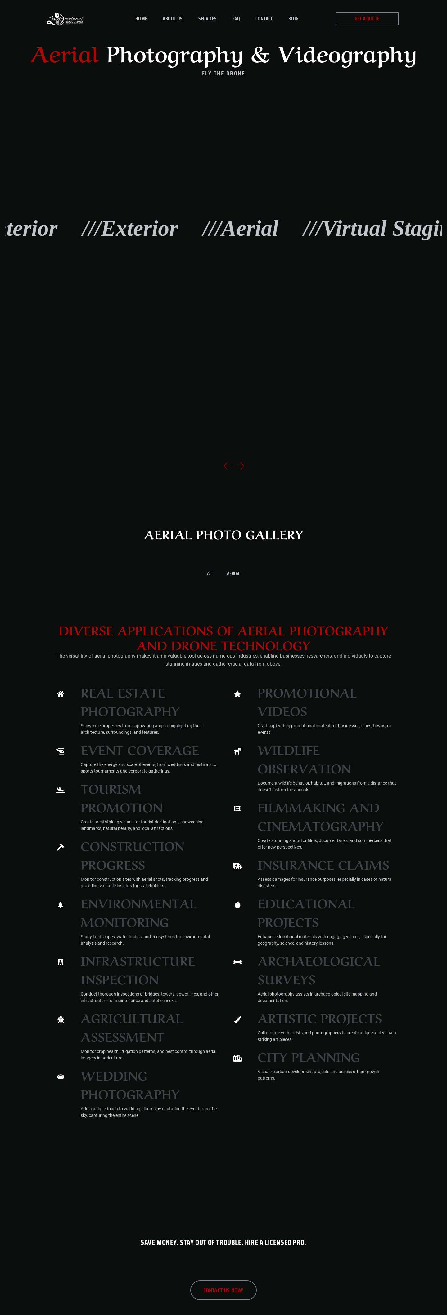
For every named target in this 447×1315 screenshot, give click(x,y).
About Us (173, 19)
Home (141, 19)
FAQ (236, 19)
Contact (264, 19)
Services (207, 19)
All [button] (210, 573)
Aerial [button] (233, 573)
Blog (293, 19)
